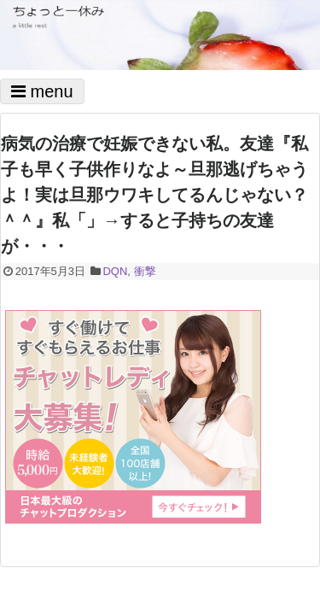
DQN (114, 271)
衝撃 (145, 271)
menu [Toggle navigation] (42, 91)
